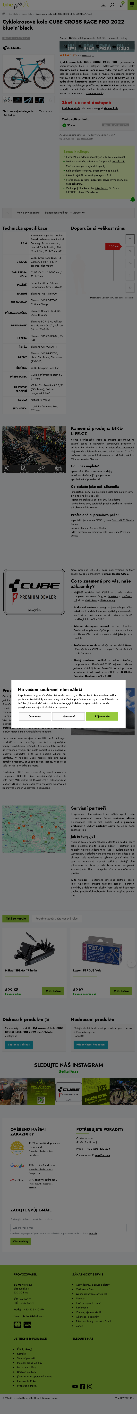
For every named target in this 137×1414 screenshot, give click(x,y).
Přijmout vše (102, 716)
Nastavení (69, 716)
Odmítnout (35, 716)
